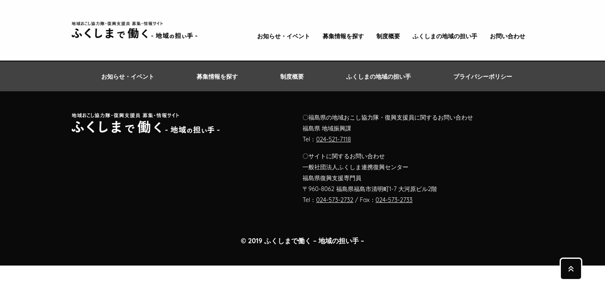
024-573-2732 (334, 200)
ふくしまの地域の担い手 (445, 36)
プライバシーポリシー (482, 76)
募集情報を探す (343, 36)
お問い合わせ (507, 36)
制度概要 (388, 36)
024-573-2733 (394, 200)
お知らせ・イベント (283, 36)
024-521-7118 (333, 139)
